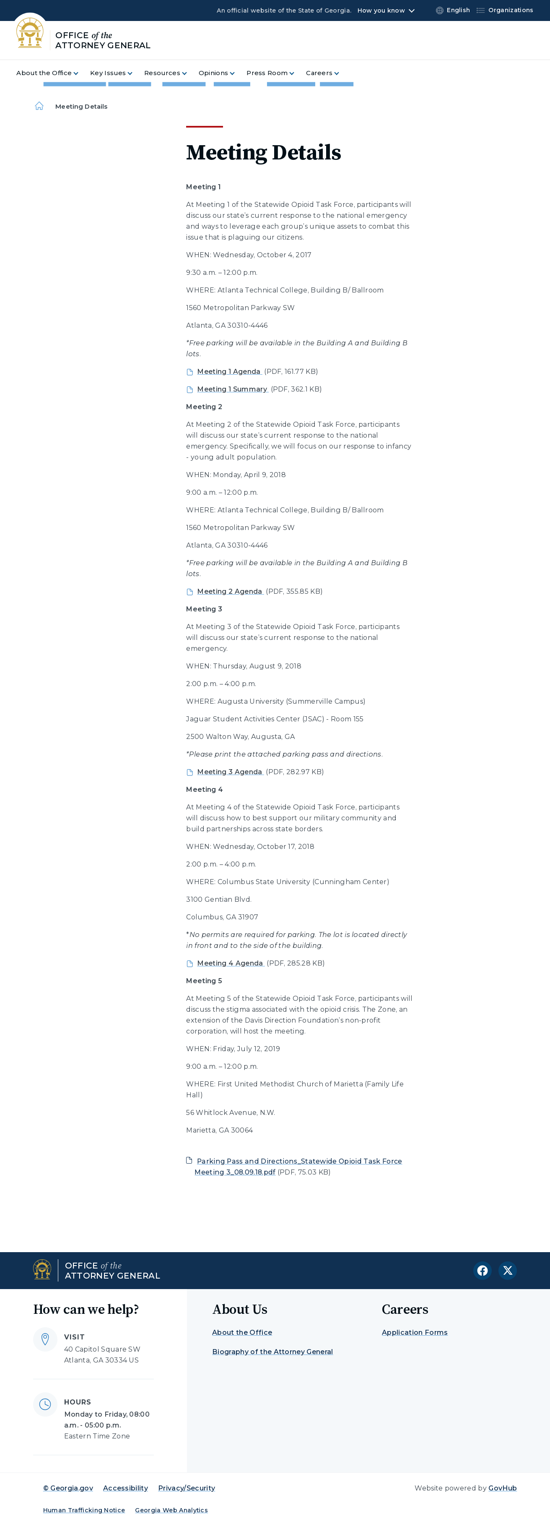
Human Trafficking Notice (84, 1510)
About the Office (242, 1332)
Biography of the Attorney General (272, 1352)
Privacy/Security (186, 1488)
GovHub (502, 1488)
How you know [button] (381, 10)
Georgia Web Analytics (171, 1510)
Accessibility (125, 1488)
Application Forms (415, 1332)
